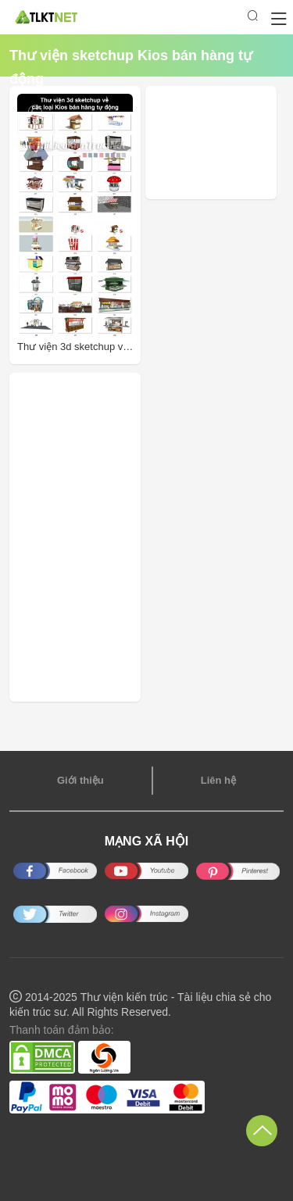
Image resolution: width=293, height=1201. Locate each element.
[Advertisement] (223, 142)
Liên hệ (218, 780)
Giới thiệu (80, 780)
